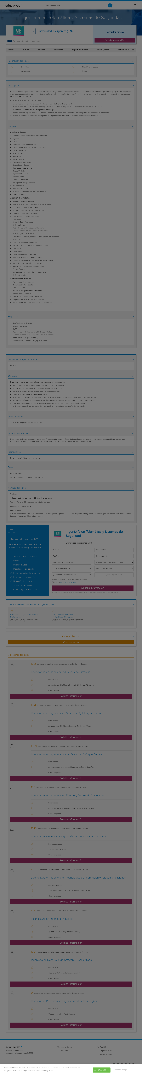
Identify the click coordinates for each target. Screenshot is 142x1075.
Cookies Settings (120, 1070)
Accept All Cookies (101, 1070)
